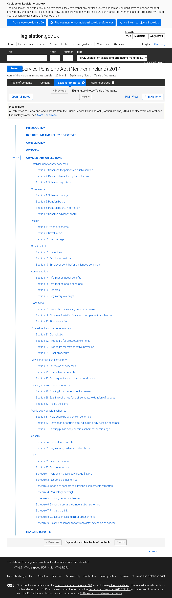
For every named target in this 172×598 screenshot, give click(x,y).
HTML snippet (32, 567)
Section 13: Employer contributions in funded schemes (68, 264)
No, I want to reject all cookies (141, 22)
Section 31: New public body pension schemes (63, 416)
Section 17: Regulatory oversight (55, 296)
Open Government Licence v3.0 (73, 585)
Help (31, 576)
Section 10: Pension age (50, 239)
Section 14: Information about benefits (58, 277)
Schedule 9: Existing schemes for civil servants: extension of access (76, 523)
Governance (38, 189)
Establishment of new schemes (49, 164)
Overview (32, 150)
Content (45, 82)
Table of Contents (21, 82)
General (35, 436)
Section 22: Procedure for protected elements (63, 340)
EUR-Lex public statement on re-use (101, 593)
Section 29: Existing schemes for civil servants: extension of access (75, 397)
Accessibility (73, 576)
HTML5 (18, 567)
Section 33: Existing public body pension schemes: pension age (73, 429)
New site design (16, 576)
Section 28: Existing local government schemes (64, 391)
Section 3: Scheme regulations (54, 182)
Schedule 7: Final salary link (52, 510)
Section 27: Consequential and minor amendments (65, 378)
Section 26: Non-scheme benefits (55, 372)
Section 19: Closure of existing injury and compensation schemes (74, 315)
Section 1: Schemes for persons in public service (64, 170)
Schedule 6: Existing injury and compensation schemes (68, 504)
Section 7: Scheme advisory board (56, 214)
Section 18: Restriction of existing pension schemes (66, 309)
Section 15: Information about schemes (59, 284)
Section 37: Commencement (53, 467)
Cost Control (38, 246)
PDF (43, 567)
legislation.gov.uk (33, 35)
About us (43, 576)
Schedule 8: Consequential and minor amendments (65, 516)
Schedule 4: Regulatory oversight (55, 492)
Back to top (158, 551)
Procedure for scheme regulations (51, 328)
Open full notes (20, 96)
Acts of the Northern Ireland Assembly (29, 75)
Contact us (89, 576)
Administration (39, 271)
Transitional (37, 303)
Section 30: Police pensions (52, 403)
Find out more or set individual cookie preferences (84, 22)
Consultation (36, 142)
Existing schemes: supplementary (50, 385)
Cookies (125, 576)
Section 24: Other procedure (52, 353)
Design (35, 220)
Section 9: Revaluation (49, 233)
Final (33, 455)
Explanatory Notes (80, 75)
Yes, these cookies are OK (28, 22)
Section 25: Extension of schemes (56, 366)
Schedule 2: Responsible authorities (56, 479)
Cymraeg (159, 44)
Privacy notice (108, 576)
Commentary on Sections (44, 157)
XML (50, 567)
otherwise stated (119, 585)
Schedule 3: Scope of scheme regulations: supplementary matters (75, 486)
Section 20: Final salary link (51, 321)
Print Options (153, 96)
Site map (57, 576)
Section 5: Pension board (50, 201)
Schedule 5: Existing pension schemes (58, 498)
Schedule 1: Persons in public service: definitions (64, 473)
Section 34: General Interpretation (55, 442)
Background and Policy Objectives (51, 135)
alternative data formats (68, 562)
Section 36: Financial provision (53, 461)
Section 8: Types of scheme (52, 227)
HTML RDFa (62, 567)
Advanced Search (154, 62)
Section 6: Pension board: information (58, 207)
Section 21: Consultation (50, 334)
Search (14, 68)
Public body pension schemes (48, 410)
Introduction (36, 127)
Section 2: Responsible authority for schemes (62, 176)
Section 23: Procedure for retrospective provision (65, 347)
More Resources (100, 82)
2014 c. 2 (60, 75)
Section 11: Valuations (49, 252)
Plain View (131, 96)
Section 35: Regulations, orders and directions (63, 448)
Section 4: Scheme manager (52, 195)
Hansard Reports (38, 531)
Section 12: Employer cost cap (54, 258)
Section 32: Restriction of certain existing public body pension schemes (78, 422)
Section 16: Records (48, 290)
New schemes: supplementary (49, 359)
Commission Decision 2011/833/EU (110, 589)
